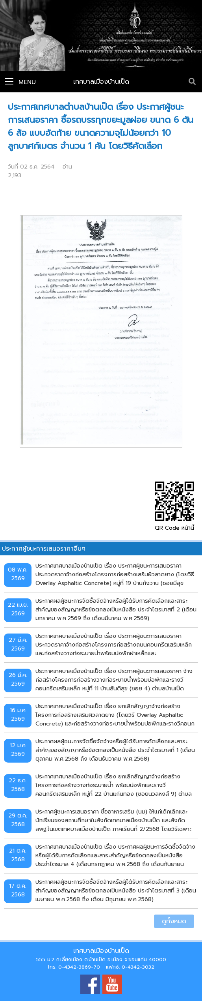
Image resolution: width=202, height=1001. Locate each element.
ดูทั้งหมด (174, 921)
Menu (20, 82)
